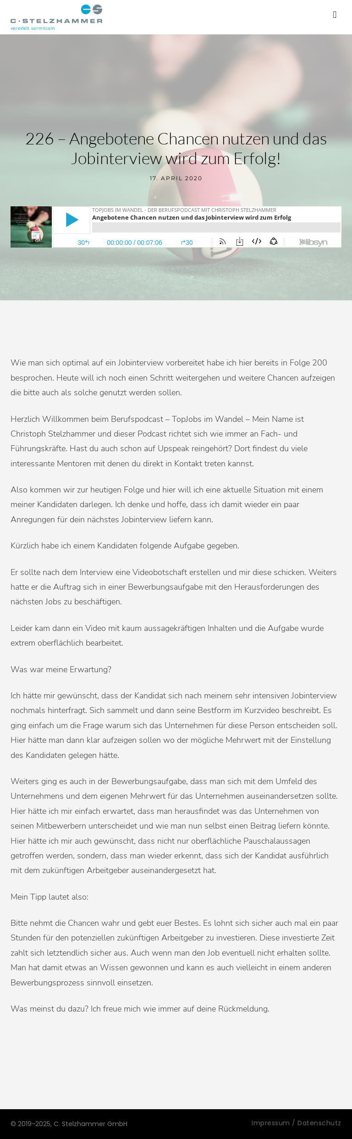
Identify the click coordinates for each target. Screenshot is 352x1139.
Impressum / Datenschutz (296, 1123)
